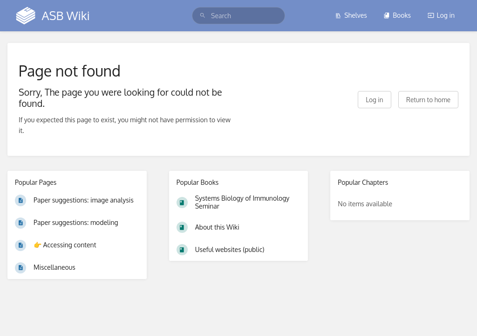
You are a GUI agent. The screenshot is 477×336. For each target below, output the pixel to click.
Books (397, 15)
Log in (441, 15)
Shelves (351, 15)
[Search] (202, 16)
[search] (238, 15)
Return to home (428, 100)
